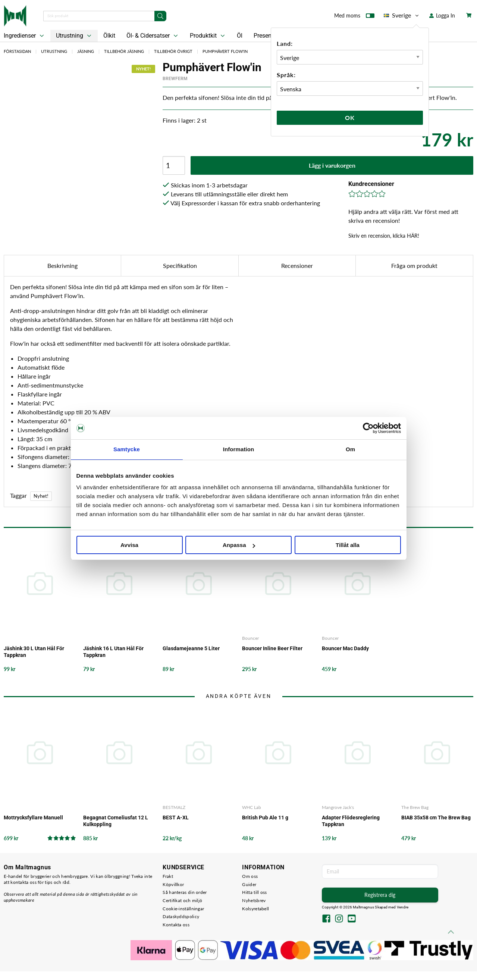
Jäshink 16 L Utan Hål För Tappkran (113, 651)
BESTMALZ (174, 807)
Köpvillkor (173, 884)
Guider (249, 884)
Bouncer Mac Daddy (345, 648)
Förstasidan (17, 51)
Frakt (168, 876)
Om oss (250, 876)
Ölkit (109, 35)
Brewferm (175, 78)
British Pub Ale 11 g (265, 818)
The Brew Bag (415, 807)
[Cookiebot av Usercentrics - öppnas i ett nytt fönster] (368, 428)
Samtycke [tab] (126, 449)
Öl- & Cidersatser (152, 35)
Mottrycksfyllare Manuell (33, 818)
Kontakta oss (176, 924)
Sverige (402, 15)
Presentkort (268, 35)
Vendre (403, 907)
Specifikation (180, 265)
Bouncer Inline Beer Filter (272, 648)
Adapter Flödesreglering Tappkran (351, 821)
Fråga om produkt (414, 265)
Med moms (354, 17)
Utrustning (74, 35)
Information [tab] (238, 449)
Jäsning (85, 51)
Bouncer (250, 638)
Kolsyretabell (255, 908)
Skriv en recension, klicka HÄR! (383, 236)
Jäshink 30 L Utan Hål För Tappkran (34, 651)
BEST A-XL (176, 818)
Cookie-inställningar (183, 908)
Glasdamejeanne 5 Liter (191, 648)
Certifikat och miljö (182, 900)
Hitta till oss (254, 892)
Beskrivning (62, 265)
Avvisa (129, 545)
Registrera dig (379, 895)
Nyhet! (41, 496)
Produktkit (208, 35)
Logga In (442, 15)
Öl (239, 35)
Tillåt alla (348, 545)
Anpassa (239, 545)
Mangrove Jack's (338, 807)
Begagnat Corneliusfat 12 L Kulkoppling (115, 821)
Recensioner (297, 265)
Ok (350, 117)
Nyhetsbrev (254, 900)
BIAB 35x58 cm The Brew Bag (436, 818)
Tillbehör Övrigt (173, 51)
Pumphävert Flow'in (225, 51)
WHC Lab (251, 807)
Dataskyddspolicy (181, 916)
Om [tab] (350, 449)
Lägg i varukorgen (332, 165)
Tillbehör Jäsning (124, 51)
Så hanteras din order (185, 892)
